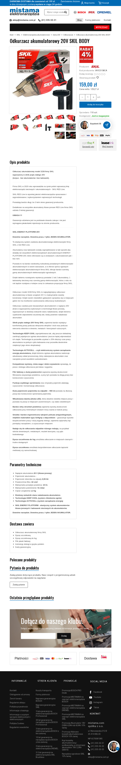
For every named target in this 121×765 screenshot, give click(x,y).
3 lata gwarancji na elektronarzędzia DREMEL (47, 743)
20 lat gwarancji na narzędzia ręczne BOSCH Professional (47, 718)
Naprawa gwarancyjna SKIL (45, 702)
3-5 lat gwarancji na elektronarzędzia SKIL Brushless (45, 750)
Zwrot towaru (16, 694)
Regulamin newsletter (19, 723)
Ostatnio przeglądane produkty (32, 598)
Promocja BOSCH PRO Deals (71, 687)
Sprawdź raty (88, 147)
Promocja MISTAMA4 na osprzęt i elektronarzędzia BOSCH (73, 695)
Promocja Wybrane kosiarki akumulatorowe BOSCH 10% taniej (72, 729)
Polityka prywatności (19, 702)
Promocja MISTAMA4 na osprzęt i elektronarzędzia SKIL (73, 712)
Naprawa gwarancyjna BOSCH (45, 695)
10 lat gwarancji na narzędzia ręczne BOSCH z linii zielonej (47, 735)
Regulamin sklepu (17, 698)
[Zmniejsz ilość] (91, 97)
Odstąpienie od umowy (20, 690)
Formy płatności (92, 20)
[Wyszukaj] (65, 12)
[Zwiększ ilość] (81, 97)
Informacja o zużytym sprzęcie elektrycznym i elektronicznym (20, 712)
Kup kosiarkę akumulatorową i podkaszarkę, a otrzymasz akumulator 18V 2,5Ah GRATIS (73, 741)
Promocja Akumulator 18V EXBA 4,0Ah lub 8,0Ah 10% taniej (73, 721)
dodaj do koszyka (95, 104)
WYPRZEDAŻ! (102, 27)
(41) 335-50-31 (48, 20)
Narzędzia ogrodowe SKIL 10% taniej (73, 751)
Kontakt (107, 20)
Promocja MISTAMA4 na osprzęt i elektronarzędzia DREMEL (73, 703)
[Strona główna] (24, 12)
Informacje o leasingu (19, 706)
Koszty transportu (44, 686)
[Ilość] (87, 97)
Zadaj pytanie (19, 585)
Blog (79, 20)
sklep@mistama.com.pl (24, 20)
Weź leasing (107, 147)
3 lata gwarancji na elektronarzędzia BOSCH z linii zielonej (47, 726)
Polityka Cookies (17, 719)
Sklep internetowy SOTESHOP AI (99, 762)
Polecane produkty (23, 560)
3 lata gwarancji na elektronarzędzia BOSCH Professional (46, 709)
